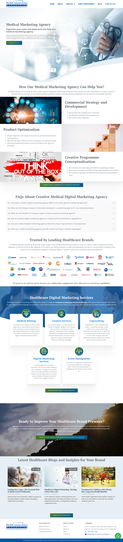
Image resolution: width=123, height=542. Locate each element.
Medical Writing (26, 320)
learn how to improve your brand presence (61, 185)
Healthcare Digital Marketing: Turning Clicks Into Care (61, 491)
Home (52, 4)
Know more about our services (61, 390)
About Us (66, 529)
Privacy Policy (96, 540)
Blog (100, 4)
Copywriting (96, 320)
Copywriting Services (45, 531)
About (60, 4)
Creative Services (61, 320)
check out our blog (61, 515)
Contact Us (110, 4)
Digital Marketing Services (43, 360)
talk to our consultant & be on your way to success (61, 437)
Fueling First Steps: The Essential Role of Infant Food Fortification (23, 491)
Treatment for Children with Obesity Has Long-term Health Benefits (96, 491)
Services (70, 4)
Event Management (86, 4)
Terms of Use (87, 540)
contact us (14, 43)
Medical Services (44, 526)
